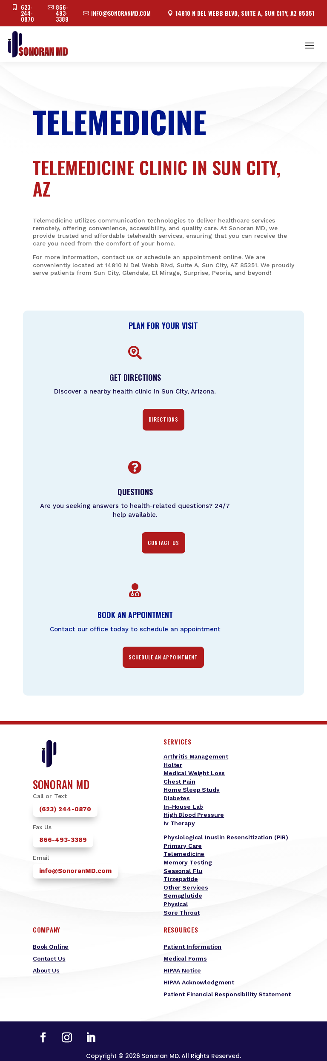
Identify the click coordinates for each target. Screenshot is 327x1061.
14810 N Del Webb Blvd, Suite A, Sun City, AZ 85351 (244, 13)
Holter (173, 765)
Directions (163, 419)
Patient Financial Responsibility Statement (227, 994)
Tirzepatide (181, 879)
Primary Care (183, 845)
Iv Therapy (179, 823)
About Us (46, 970)
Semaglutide (183, 895)
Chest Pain (179, 781)
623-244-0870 (27, 13)
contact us (163, 542)
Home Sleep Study (192, 789)
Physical (176, 904)
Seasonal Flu (183, 870)
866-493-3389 (62, 13)
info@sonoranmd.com (121, 13)
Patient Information (192, 946)
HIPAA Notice (182, 970)
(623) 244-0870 (65, 809)
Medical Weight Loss (194, 773)
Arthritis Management (196, 756)
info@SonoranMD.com (75, 871)
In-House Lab (183, 806)
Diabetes (177, 798)
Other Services (186, 887)
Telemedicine (184, 853)
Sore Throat (181, 912)
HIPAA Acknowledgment (199, 982)
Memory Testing (188, 862)
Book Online (51, 946)
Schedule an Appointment (163, 657)
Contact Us (49, 958)
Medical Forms (185, 958)
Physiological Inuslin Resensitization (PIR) (226, 837)
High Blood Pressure (194, 814)
